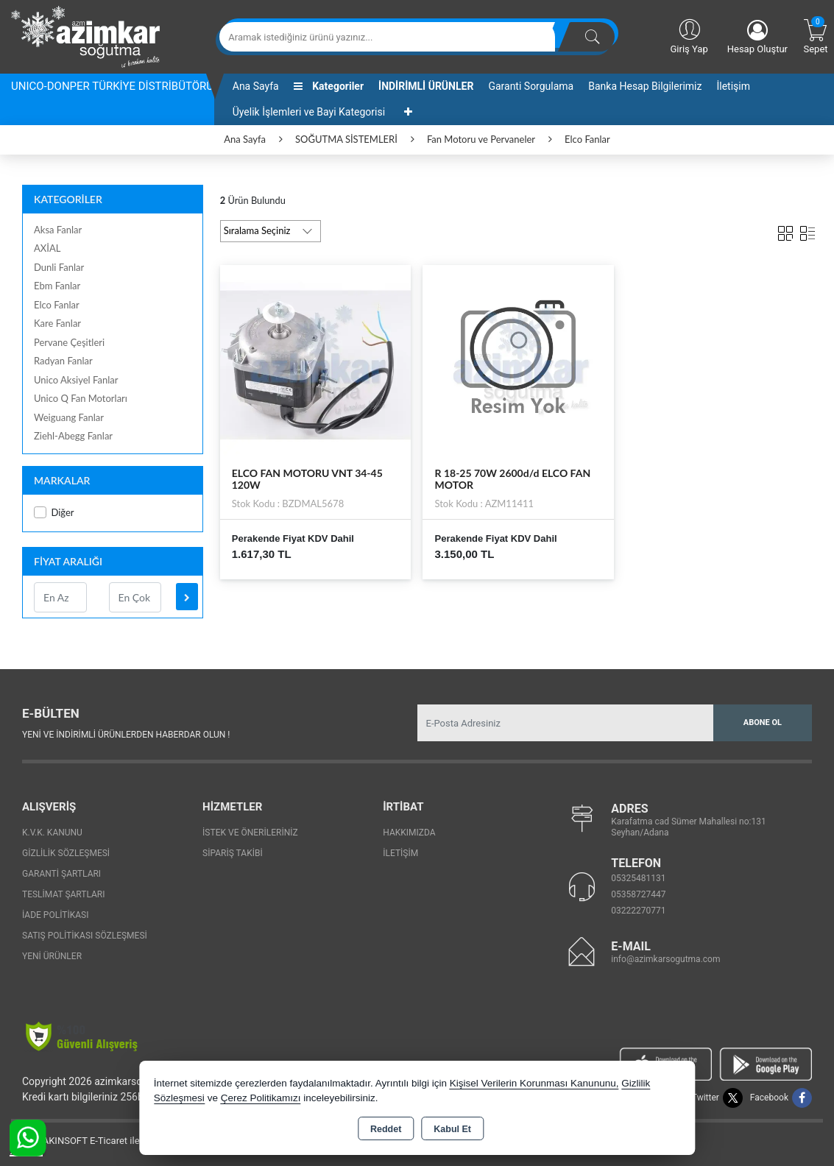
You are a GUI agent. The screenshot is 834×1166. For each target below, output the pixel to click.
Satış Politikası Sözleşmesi (84, 935)
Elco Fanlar (56, 305)
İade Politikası (55, 915)
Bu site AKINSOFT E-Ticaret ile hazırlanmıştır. (106, 1140)
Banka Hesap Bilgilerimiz (645, 86)
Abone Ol (762, 722)
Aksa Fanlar (58, 230)
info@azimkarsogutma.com (665, 959)
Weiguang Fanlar (69, 417)
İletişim (733, 86)
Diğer (54, 512)
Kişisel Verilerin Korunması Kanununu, (534, 1083)
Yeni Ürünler (52, 956)
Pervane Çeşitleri (69, 342)
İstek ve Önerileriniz (250, 832)
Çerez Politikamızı (261, 1097)
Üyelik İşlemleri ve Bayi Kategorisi (309, 112)
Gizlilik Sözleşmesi (66, 853)
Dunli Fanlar (59, 267)
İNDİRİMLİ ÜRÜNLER (425, 86)
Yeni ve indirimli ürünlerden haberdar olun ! (126, 734)
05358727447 (638, 894)
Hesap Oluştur (757, 37)
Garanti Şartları (61, 874)
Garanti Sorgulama (530, 86)
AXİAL (47, 248)
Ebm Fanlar (57, 286)
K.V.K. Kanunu (52, 832)
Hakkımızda (409, 832)
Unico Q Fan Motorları (80, 398)
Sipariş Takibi (232, 853)
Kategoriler (329, 86)
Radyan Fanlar (63, 361)
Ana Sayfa (256, 86)
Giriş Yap (688, 35)
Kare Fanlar (57, 323)
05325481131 (638, 878)
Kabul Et (452, 1129)
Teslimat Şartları (63, 894)
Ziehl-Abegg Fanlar (73, 436)
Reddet (385, 1129)
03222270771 (638, 910)
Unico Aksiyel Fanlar (76, 380)
